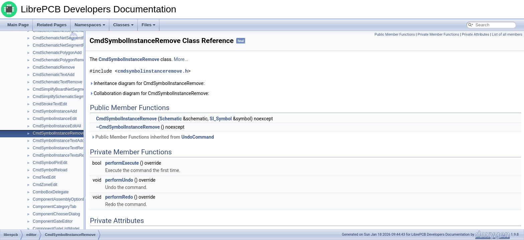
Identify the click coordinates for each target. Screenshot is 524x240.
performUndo (119, 180)
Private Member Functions (438, 34)
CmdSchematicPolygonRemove (61, 60)
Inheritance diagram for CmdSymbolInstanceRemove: (147, 83)
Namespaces (90, 24)
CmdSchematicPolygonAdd (57, 52)
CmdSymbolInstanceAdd (55, 111)
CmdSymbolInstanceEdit (55, 118)
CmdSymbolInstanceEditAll (57, 126)
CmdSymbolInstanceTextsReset (61, 155)
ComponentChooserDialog (56, 214)
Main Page (18, 24)
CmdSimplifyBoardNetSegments (61, 89)
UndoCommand (197, 137)
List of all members (507, 34)
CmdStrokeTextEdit (50, 104)
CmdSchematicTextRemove (57, 82)
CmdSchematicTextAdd (54, 74)
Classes (123, 24)
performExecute (122, 163)
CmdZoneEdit (45, 184)
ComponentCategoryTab (54, 206)
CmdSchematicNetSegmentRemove (65, 38)
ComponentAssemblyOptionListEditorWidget (72, 199)
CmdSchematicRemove (54, 67)
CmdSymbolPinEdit (50, 162)
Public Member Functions (395, 34)
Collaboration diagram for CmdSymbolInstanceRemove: (149, 93)
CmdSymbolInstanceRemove (59, 133)
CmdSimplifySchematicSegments (62, 96)
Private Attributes (475, 34)
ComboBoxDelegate (51, 192)
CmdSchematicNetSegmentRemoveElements (73, 45)
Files (149, 24)
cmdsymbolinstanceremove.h (153, 71)
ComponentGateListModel (56, 228)
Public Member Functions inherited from (152, 137)
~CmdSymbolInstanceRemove (128, 127)
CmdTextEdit (44, 177)
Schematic (170, 118)
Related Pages (52, 24)
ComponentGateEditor (53, 221)
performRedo (119, 197)
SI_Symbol (221, 118)
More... (181, 59)
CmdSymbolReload (50, 170)
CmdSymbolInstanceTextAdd (58, 140)
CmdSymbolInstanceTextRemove (62, 148)
